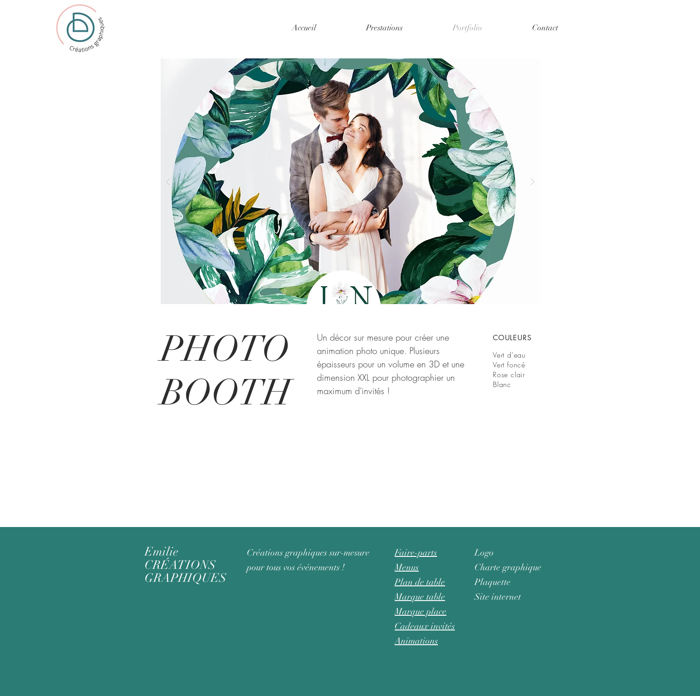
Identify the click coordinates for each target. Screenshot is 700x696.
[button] (384, 27)
